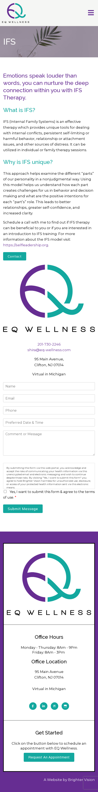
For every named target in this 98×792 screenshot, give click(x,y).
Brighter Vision (81, 780)
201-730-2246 (49, 344)
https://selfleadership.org (25, 245)
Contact (15, 256)
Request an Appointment (49, 757)
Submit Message (23, 509)
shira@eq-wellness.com (49, 350)
